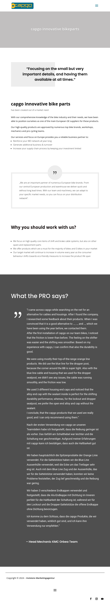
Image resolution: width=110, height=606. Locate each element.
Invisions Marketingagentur (40, 577)
